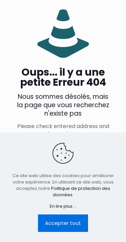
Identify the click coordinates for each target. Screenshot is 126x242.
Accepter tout (63, 223)
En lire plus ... (63, 206)
